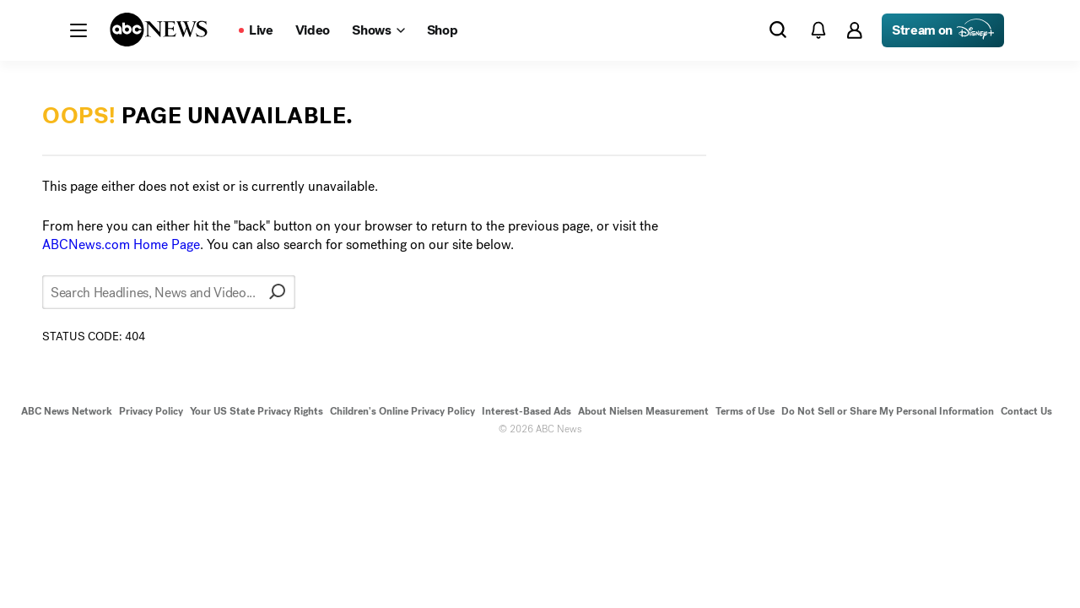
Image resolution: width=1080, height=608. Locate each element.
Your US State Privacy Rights (256, 411)
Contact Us (1026, 411)
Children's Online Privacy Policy (402, 411)
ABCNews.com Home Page (121, 244)
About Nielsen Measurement (643, 411)
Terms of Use (745, 411)
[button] (78, 30)
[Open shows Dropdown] (378, 30)
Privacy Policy (151, 411)
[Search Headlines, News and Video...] (168, 292)
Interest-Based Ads (526, 411)
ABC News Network (66, 411)
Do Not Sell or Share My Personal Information (887, 411)
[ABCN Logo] (159, 29)
